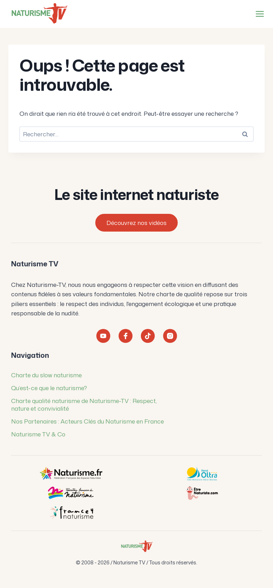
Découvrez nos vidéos (136, 222)
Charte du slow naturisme (46, 375)
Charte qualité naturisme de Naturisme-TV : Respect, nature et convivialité (84, 404)
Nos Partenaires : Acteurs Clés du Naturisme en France (87, 421)
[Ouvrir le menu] (258, 14)
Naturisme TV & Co (38, 434)
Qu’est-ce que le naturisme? (49, 388)
